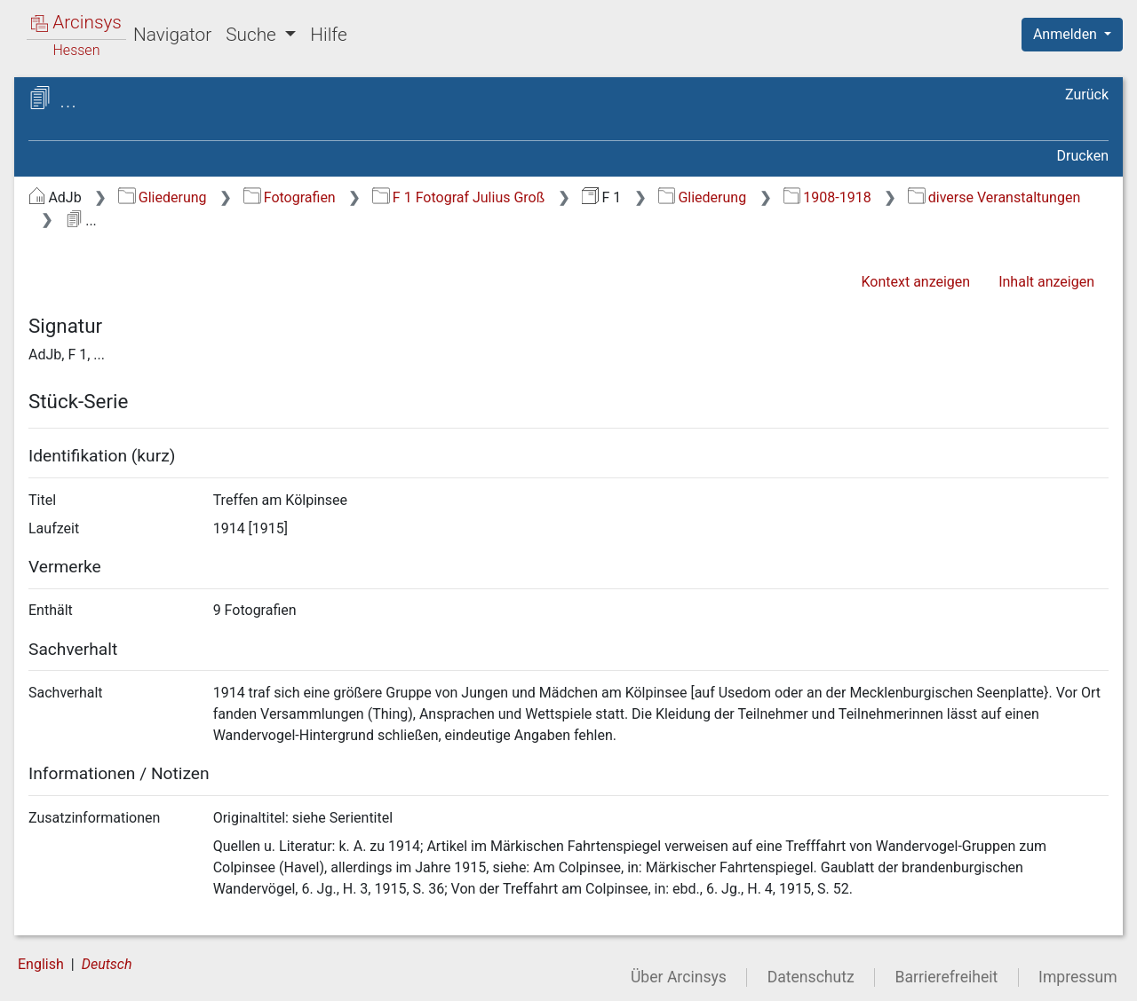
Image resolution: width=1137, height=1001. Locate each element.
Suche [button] (253, 34)
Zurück (1087, 94)
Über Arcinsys (679, 977)
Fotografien (289, 197)
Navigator (172, 34)
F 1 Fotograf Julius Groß (458, 197)
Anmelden (1067, 34)
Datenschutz (811, 977)
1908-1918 (827, 197)
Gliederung (162, 197)
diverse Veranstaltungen (994, 197)
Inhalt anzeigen (1046, 281)
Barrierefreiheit (946, 977)
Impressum (1077, 977)
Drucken (1083, 155)
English (41, 964)
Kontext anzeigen (915, 281)
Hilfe (328, 34)
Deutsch (107, 964)
